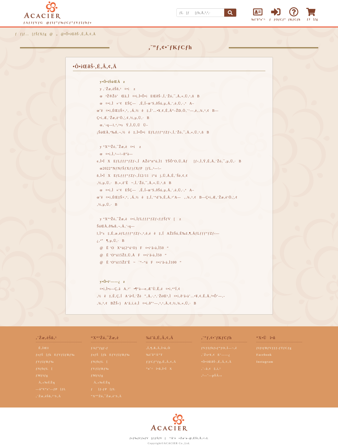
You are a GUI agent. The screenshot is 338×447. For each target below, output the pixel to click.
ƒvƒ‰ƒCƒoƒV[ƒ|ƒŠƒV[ (147, 438)
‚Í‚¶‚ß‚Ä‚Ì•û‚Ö (158, 348)
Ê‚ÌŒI (42, 348)
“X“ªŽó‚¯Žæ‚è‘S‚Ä (106, 396)
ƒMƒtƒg (42, 375)
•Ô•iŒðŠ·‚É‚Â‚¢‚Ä (216, 361)
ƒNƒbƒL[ (44, 368)
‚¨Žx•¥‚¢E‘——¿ (215, 354)
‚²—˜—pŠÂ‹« (211, 375)
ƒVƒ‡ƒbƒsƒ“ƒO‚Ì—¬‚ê (219, 348)
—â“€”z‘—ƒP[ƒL (51, 389)
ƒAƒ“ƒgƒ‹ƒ (101, 348)
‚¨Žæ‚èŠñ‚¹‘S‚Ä (48, 396)
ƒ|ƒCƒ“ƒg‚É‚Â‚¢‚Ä (161, 361)
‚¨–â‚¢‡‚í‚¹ (211, 368)
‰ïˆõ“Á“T (154, 354)
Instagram (264, 361)
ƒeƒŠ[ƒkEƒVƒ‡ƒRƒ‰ (55, 354)
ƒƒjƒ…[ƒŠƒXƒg (31, 34)
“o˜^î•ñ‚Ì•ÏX (159, 368)
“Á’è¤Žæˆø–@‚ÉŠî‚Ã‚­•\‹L (188, 438)
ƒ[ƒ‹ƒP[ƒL (103, 389)
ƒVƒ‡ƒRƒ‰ (45, 361)
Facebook (264, 354)
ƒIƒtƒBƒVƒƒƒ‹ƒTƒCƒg (274, 348)
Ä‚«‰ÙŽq (45, 382)
